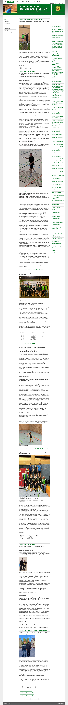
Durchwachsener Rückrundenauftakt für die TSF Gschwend (57, 35)
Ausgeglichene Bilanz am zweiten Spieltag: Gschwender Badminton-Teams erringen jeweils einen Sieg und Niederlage (58, 47)
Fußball (17, 1)
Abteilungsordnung (8, 32)
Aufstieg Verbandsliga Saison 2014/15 (57, 254)
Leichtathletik (29, 1)
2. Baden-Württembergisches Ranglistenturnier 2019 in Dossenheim (58, 200)
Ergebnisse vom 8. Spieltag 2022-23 (57, 129)
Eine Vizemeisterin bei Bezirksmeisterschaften (55, 55)
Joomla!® (62, 703)
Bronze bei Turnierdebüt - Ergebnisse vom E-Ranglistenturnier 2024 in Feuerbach (57, 95)
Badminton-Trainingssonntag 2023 (57, 134)
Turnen (38, 1)
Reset (59, 3)
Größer (56, 3)
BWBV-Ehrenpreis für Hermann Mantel (58, 175)
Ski (34, 1)
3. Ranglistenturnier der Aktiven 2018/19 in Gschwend (57, 220)
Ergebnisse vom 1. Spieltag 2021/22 (57, 165)
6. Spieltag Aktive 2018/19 (56, 212)
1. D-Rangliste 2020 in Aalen (56, 178)
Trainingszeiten (7, 25)
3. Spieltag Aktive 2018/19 (56, 232)
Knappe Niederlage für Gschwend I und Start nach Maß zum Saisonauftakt (58, 90)
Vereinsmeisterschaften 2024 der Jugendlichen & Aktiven (57, 99)
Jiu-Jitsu (22, 1)
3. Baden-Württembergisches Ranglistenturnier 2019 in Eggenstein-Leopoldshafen (57, 198)
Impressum (6, 703)
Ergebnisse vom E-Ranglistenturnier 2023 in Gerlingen (29, 695)
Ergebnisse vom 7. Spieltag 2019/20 (57, 168)
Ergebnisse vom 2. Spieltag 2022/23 (57, 148)
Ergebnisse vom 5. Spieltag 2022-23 (57, 137)
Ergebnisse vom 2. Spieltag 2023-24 (26, 691)
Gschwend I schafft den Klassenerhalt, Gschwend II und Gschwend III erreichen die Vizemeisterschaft (58, 67)
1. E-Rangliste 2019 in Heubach (56, 189)
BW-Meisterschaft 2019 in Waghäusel (57, 190)
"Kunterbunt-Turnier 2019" (56, 193)
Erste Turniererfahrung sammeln (57, 33)
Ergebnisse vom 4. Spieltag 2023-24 (27, 343)
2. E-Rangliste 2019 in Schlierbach (57, 184)
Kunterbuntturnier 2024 (55, 97)
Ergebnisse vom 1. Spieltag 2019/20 (57, 186)
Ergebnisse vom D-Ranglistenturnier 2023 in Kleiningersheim (33, 630)
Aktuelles (7, 21)
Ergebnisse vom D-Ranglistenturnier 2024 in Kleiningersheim (57, 102)
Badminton (10, 1)
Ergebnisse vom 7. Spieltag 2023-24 (27, 71)
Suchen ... (53, 19)
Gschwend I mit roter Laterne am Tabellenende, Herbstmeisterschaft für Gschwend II (58, 82)
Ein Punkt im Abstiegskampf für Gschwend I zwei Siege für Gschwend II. (57, 44)
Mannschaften (7, 28)
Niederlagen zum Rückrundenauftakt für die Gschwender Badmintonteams (57, 79)
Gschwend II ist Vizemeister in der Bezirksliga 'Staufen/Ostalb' (57, 127)
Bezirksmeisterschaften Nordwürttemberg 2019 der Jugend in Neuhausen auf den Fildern (57, 205)
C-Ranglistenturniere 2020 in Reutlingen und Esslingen (56, 173)
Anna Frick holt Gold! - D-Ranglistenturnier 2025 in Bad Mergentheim (56, 64)
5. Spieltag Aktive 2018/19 (56, 218)
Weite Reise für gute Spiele (56, 37)
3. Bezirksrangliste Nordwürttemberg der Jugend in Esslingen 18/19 (57, 222)
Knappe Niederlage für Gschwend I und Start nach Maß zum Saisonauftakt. (57, 92)
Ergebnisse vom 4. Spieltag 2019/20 (57, 181)
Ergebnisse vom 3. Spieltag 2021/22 (57, 162)
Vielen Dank (53, 250)
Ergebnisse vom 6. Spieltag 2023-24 (27, 191)
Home (5, 1)
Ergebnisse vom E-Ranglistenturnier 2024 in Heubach (31, 269)
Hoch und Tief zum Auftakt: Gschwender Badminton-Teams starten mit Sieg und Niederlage (58, 51)
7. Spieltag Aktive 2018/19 (56, 207)
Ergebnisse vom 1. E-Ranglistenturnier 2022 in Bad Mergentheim (58, 150)
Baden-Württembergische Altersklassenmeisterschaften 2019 (57, 216)
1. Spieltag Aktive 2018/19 (56, 239)
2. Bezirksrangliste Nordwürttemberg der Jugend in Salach (57, 228)
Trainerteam (7, 26)
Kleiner (62, 3)
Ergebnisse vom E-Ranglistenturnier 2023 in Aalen (28, 692)
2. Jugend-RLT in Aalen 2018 (56, 235)
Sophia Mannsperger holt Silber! (57, 53)
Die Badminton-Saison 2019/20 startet (57, 187)
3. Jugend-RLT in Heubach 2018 (57, 233)
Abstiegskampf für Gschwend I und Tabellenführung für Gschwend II (57, 29)
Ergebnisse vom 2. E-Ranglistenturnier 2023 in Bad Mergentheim (33, 448)
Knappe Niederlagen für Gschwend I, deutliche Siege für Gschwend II (57, 39)
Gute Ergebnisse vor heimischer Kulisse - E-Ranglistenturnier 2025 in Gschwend (57, 77)
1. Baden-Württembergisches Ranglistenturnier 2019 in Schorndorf (57, 214)
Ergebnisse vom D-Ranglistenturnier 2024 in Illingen (31, 19)
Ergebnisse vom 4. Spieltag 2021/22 (57, 158)
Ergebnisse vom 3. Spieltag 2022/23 (57, 146)
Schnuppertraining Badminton (56, 243)
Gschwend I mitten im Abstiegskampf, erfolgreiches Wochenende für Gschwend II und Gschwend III (57, 87)
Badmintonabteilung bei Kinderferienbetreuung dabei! (56, 241)
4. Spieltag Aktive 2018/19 (56, 224)
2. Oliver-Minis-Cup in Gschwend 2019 (58, 195)
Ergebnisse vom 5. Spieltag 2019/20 (57, 171)
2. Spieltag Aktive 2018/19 (56, 236)
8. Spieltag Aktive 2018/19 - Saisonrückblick (56, 202)
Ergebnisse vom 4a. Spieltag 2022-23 (57, 141)
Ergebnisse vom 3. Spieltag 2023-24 (27, 544)
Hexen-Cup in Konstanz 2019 (56, 192)
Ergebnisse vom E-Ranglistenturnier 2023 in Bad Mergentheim (57, 131)
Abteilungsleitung (8, 23)
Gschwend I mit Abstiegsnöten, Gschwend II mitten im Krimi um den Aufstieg (57, 27)
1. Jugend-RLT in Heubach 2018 (57, 238)
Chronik (6, 30)
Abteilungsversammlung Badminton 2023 (27, 694)
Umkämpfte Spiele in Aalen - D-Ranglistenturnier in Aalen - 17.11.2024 (58, 84)
